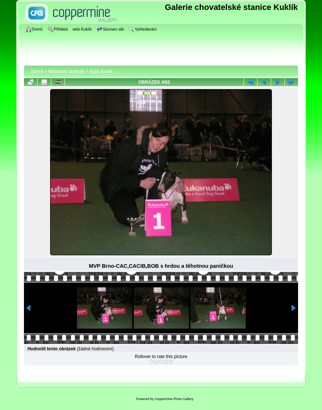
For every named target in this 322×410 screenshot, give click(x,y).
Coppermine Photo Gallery (173, 399)
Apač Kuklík (101, 71)
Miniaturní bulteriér (66, 71)
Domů (37, 71)
